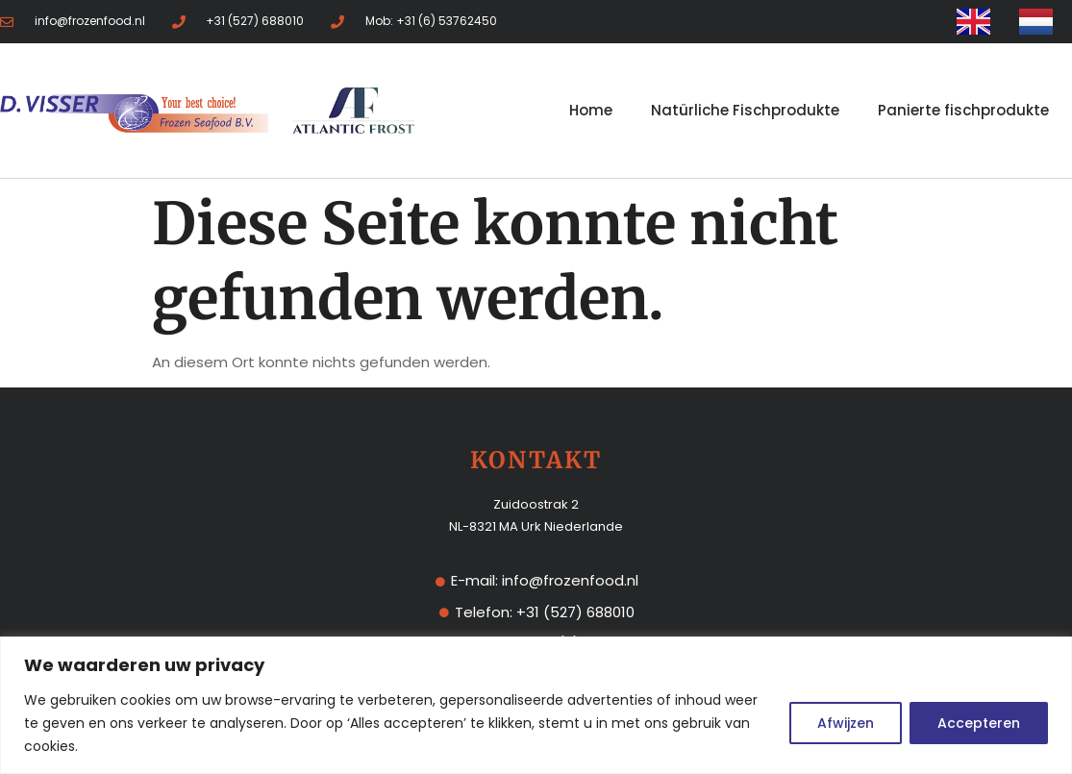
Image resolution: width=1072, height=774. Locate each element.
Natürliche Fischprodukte (745, 110)
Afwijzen (845, 723)
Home (590, 110)
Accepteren (978, 723)
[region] (536, 705)
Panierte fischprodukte (963, 110)
